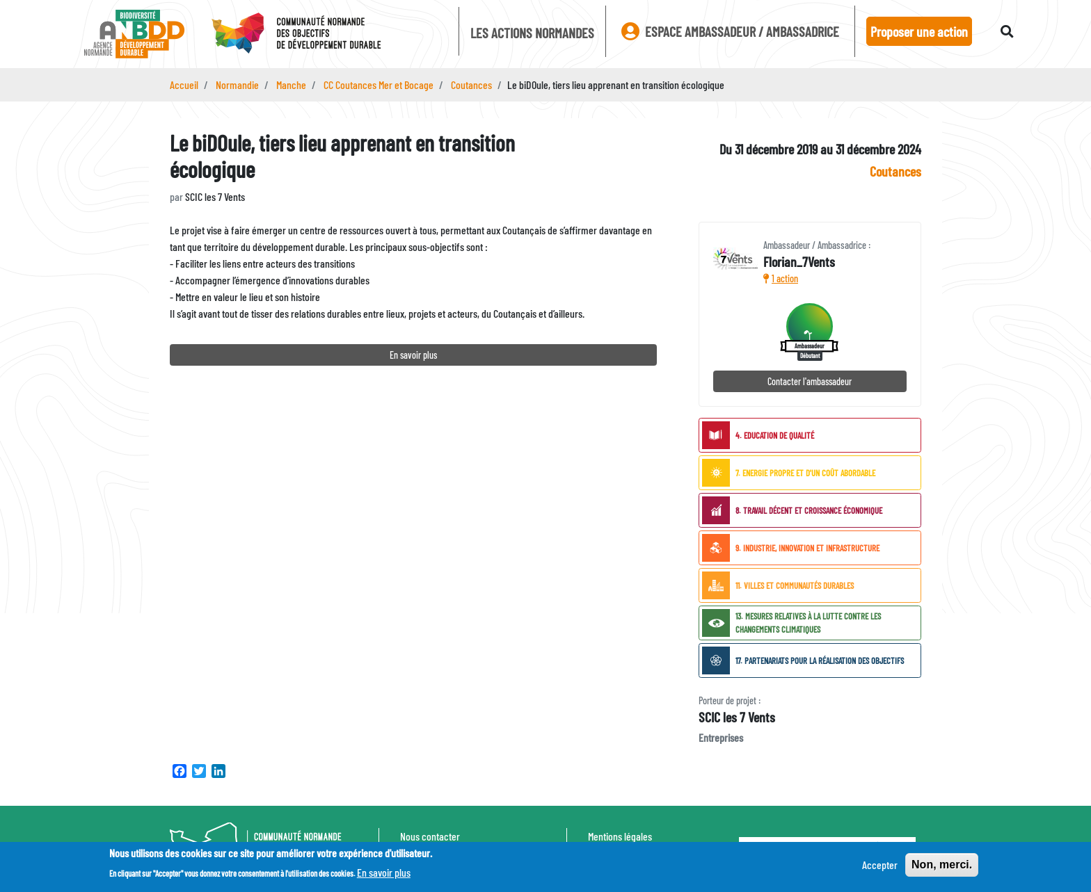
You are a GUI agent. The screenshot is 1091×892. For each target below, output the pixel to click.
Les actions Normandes (532, 32)
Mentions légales (620, 836)
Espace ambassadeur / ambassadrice (730, 31)
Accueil (184, 84)
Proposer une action (919, 31)
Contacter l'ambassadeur (809, 381)
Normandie (237, 84)
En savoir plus (413, 355)
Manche (291, 84)
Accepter (880, 868)
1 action (780, 278)
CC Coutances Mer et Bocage (378, 84)
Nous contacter (430, 836)
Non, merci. (941, 868)
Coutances (471, 84)
